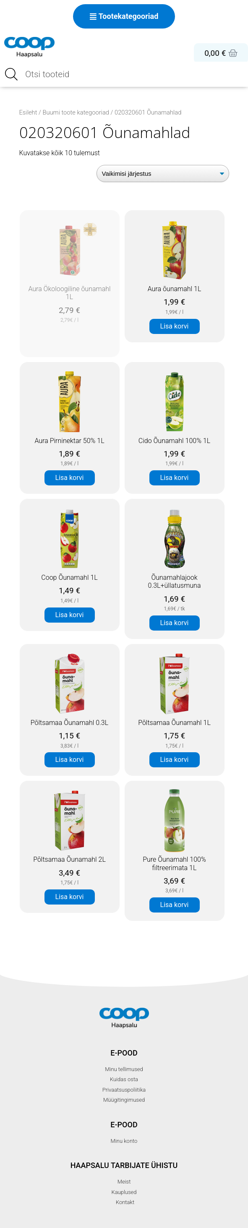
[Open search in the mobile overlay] (124, 74)
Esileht (28, 112)
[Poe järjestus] (163, 173)
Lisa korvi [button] (174, 326)
